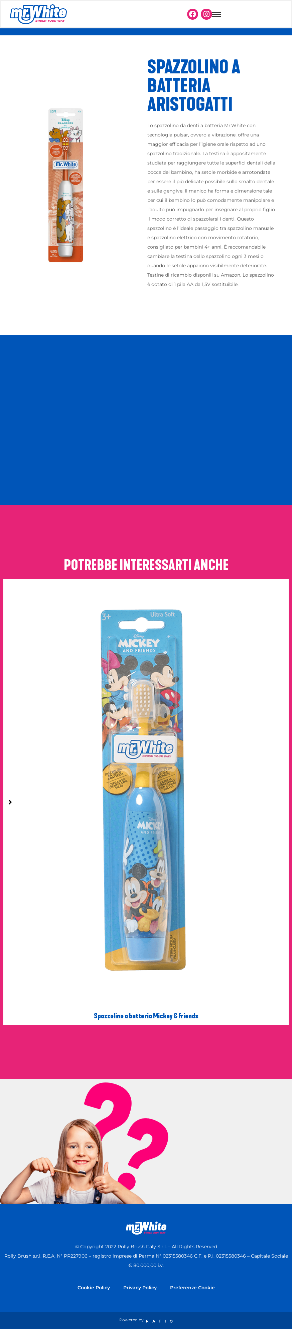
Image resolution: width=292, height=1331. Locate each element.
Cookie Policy (94, 1288)
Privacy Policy (140, 1288)
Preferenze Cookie (192, 1288)
